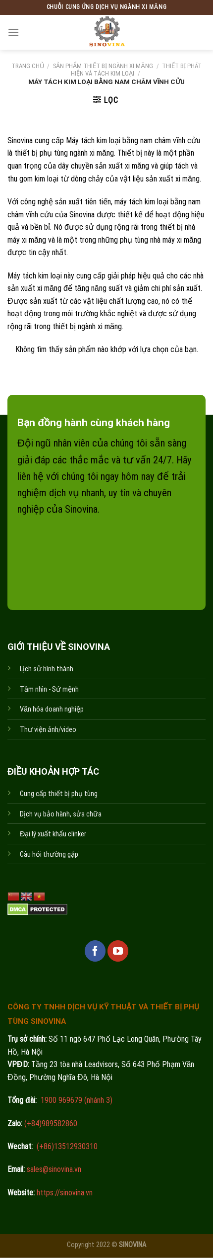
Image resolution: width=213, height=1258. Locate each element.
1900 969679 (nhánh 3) (75, 1100)
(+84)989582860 (49, 1123)
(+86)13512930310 (67, 1146)
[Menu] (13, 32)
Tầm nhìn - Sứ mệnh (49, 689)
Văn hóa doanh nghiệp (52, 709)
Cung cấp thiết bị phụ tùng (59, 794)
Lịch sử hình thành (46, 669)
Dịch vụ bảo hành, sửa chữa (61, 814)
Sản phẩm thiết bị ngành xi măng (103, 66)
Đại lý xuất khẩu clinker (53, 834)
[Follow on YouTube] (117, 950)
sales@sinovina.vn (53, 1169)
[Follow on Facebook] (95, 950)
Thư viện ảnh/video (48, 729)
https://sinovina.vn (64, 1192)
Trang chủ (27, 66)
